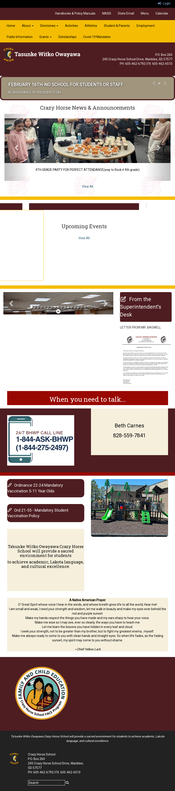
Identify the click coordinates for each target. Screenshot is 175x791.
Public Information (20, 37)
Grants (45, 37)
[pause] (58, 311)
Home (11, 25)
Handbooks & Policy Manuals (75, 13)
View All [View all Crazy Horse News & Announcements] (87, 186)
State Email (126, 13)
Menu (145, 13)
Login (164, 3)
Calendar (162, 13)
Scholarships (67, 37)
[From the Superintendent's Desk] (140, 307)
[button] (153, 88)
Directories (49, 25)
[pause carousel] (159, 83)
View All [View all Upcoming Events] (84, 238)
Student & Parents (117, 25)
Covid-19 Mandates (97, 37)
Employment (146, 25)
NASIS (106, 13)
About (28, 25)
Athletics (91, 25)
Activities (71, 25)
